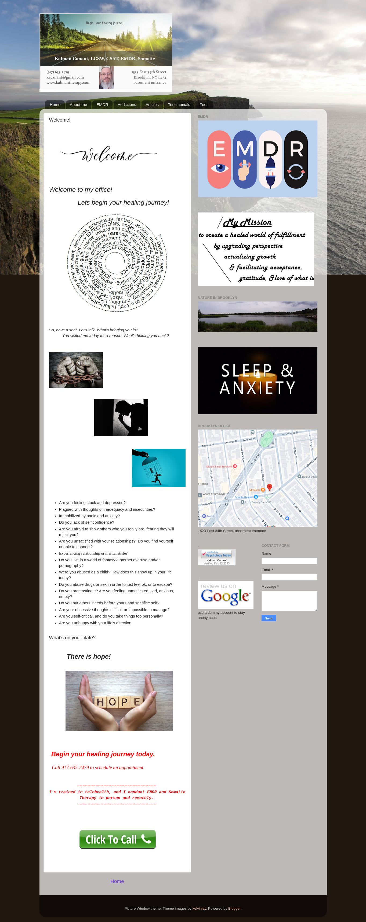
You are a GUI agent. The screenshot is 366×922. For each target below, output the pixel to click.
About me (78, 104)
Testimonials (179, 104)
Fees (204, 104)
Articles (152, 104)
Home (55, 104)
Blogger (234, 908)
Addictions (127, 104)
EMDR (102, 104)
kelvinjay (199, 908)
